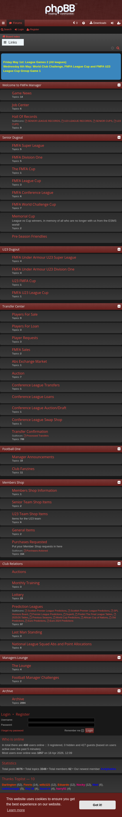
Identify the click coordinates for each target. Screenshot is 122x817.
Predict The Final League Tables (93, 614)
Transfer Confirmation (30, 431)
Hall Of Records (24, 116)
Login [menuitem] (113, 23)
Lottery (18, 594)
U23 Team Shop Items (30, 513)
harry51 (61, 788)
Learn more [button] (16, 810)
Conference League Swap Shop (37, 419)
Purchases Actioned (36, 550)
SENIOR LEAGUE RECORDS (42, 121)
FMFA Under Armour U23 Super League (44, 257)
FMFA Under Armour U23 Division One (43, 269)
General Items (23, 530)
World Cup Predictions (66, 617)
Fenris (28, 784)
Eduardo (63, 784)
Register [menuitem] (119, 23)
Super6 (68, 614)
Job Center (20, 105)
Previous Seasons (41, 617)
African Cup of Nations (94, 617)
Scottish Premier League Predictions (46, 610)
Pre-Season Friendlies (29, 236)
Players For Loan (25, 326)
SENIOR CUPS (102, 121)
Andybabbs (108, 769)
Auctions (19, 571)
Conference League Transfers (36, 385)
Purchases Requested (29, 541)
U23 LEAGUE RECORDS (76, 121)
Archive (7, 691)
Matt (95, 784)
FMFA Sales (21, 349)
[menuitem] (40, 23)
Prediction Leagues (27, 606)
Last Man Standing (27, 632)
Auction (18, 373)
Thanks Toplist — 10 (18, 779)
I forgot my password (12, 730)
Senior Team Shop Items (32, 502)
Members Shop (13, 482)
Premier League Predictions (45, 614)
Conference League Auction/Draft (39, 407)
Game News (22, 93)
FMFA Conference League (32, 192)
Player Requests (25, 337)
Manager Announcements (33, 456)
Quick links (4, 23)
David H (45, 788)
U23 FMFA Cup (24, 280)
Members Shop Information (34, 490)
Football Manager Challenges (35, 677)
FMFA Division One (27, 157)
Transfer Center (13, 306)
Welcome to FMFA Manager (21, 85)
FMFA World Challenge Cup (34, 204)
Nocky (81, 784)
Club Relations (12, 564)
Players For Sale (25, 314)
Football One (11, 449)
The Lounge (21, 665)
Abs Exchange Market (29, 361)
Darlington (9, 784)
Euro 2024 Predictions (60, 620)
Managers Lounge (15, 658)
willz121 (45, 784)
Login (21, 29)
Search (8, 29)
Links (13, 42)
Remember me (74, 730)
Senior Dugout (12, 137)
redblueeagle (10, 788)
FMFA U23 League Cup (30, 292)
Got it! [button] (97, 805)
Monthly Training (26, 582)
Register (34, 29)
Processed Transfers (36, 435)
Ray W (29, 788)
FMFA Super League (28, 145)
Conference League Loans (33, 396)
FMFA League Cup (26, 180)
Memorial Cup (23, 216)
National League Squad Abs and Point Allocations (52, 644)
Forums (17, 23)
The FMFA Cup (23, 168)
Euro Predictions (35, 620)
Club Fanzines (23, 468)
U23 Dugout (10, 249)
